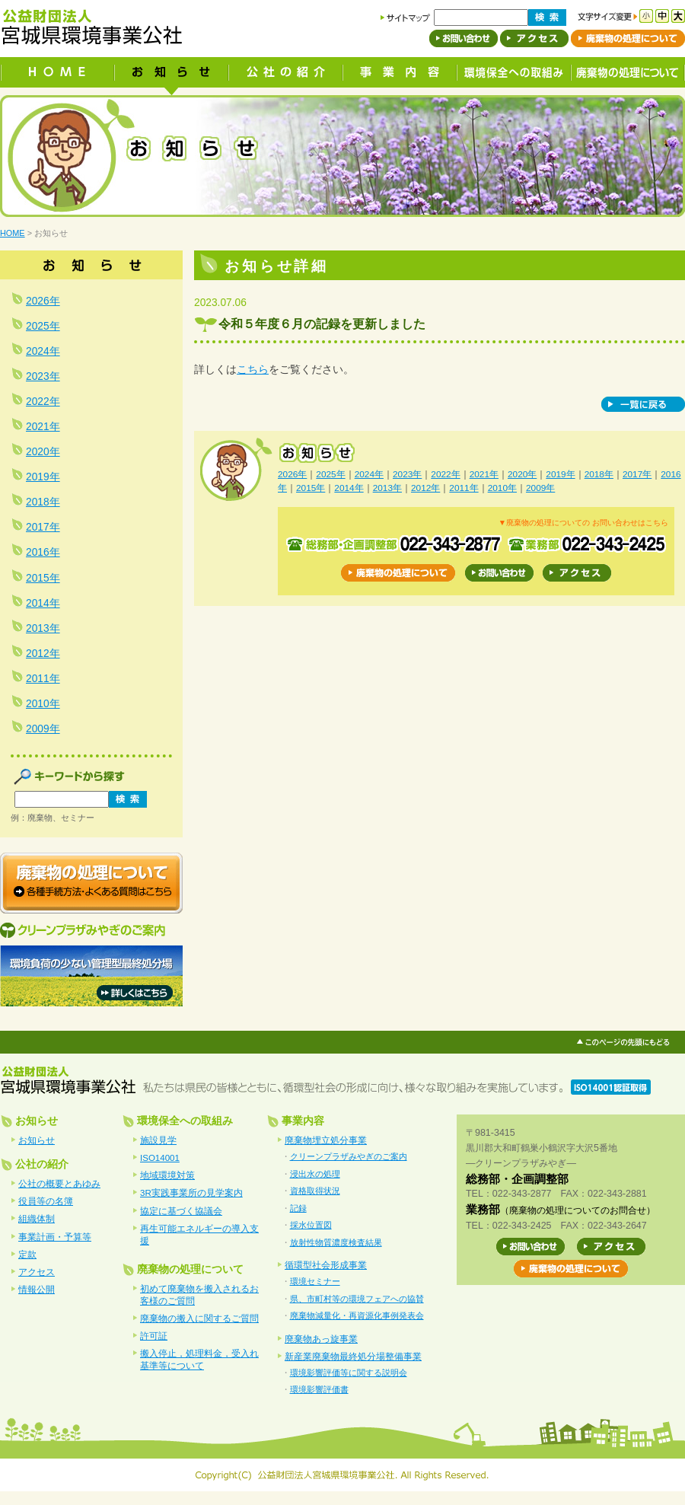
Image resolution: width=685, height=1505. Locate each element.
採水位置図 (311, 1224)
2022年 (445, 474)
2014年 (348, 488)
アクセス (36, 1272)
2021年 (484, 474)
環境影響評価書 (319, 1389)
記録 (298, 1208)
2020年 (522, 474)
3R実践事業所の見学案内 (191, 1192)
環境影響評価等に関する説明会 (348, 1372)
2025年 (330, 474)
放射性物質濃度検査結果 (336, 1242)
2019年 (560, 474)
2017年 (637, 474)
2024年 (369, 474)
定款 (27, 1254)
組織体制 (36, 1218)
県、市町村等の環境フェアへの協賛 (357, 1298)
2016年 (43, 552)
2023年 (407, 474)
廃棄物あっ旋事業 (321, 1339)
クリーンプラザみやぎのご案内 (348, 1156)
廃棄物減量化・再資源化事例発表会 (357, 1315)
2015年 (310, 488)
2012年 (425, 488)
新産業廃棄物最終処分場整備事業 (353, 1356)
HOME (12, 233)
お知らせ (36, 1140)
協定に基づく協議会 (181, 1211)
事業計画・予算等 (54, 1237)
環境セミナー (315, 1281)
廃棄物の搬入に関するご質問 (199, 1318)
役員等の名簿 (45, 1201)
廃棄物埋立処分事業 (326, 1140)
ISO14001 (160, 1157)
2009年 (540, 488)
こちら (253, 369)
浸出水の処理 (315, 1173)
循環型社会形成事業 (326, 1265)
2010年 (502, 488)
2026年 (292, 474)
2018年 (599, 474)
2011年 (463, 488)
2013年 (387, 488)
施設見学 (158, 1140)
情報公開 (36, 1289)
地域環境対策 (167, 1175)
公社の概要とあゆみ (59, 1183)
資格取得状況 (315, 1190)
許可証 (153, 1336)
